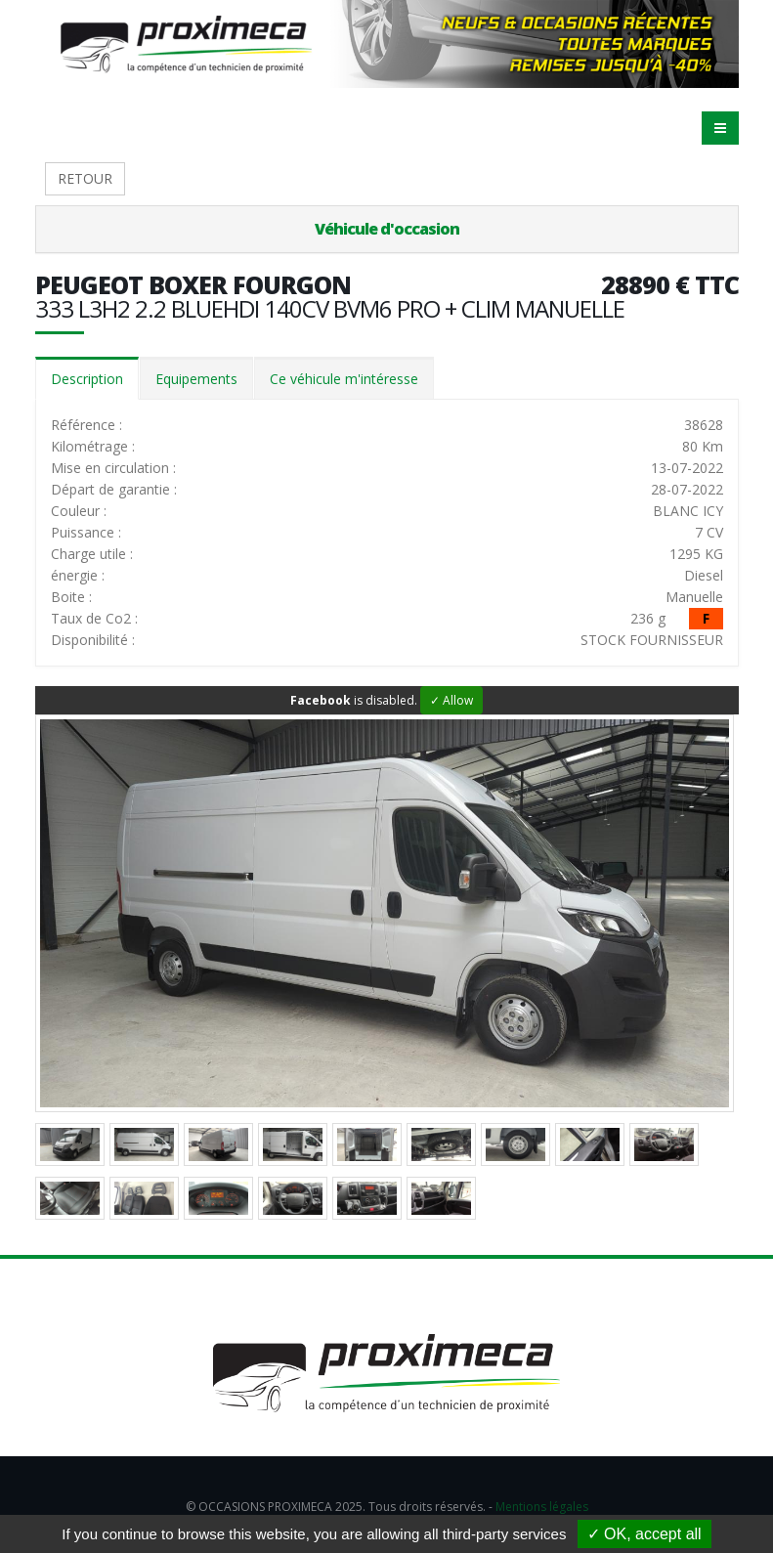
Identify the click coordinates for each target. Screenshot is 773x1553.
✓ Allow (451, 700)
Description (87, 378)
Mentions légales (541, 1506)
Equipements (196, 378)
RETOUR (85, 178)
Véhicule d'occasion (387, 228)
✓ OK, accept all (644, 1534)
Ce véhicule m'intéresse (344, 378)
